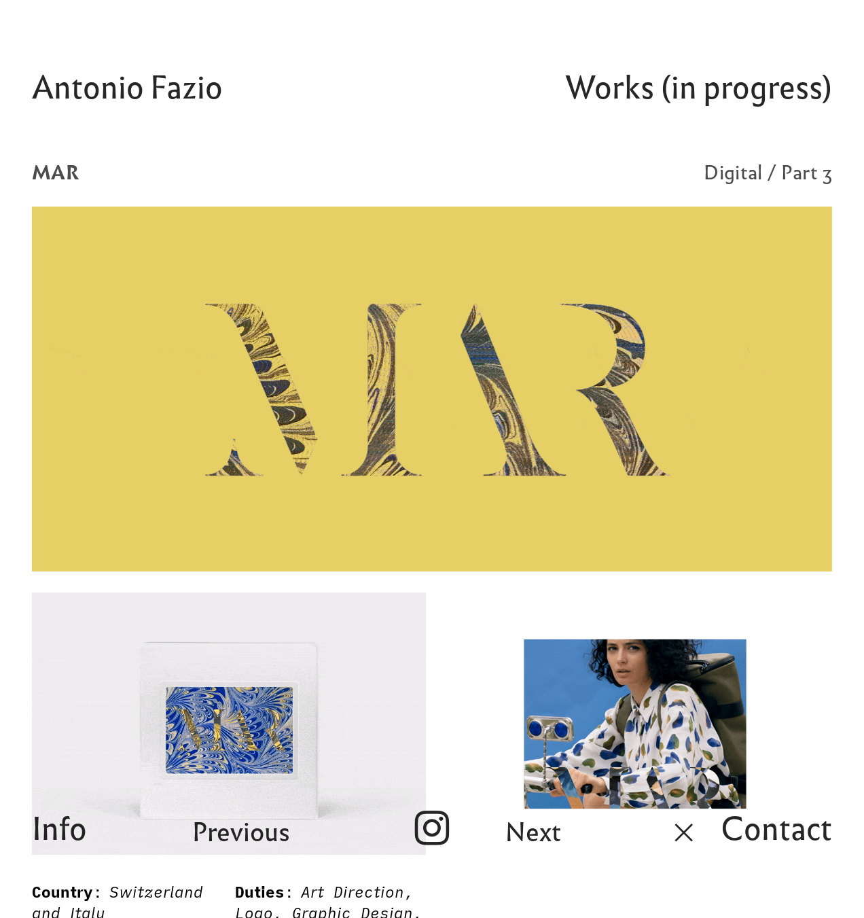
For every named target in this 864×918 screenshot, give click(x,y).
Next (533, 832)
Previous (241, 832)
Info (59, 829)
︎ (432, 829)
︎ (683, 832)
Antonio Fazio (127, 87)
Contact (776, 829)
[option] (432, 389)
